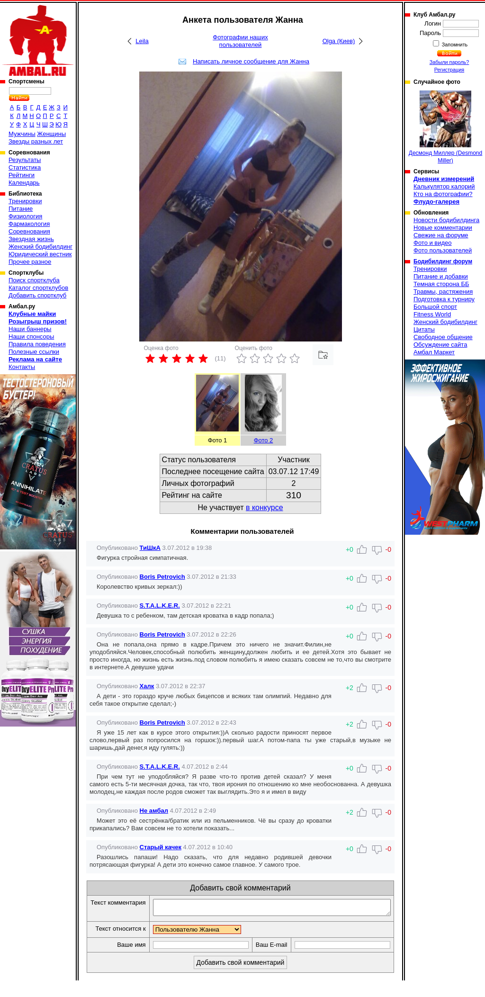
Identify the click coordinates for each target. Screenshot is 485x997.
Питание (21, 208)
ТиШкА (150, 547)
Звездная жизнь (31, 239)
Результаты (25, 159)
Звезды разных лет (36, 141)
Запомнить (454, 44)
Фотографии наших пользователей (240, 41)
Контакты (22, 366)
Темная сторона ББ (441, 283)
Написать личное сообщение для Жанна (251, 61)
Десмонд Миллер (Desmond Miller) (445, 127)
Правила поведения (37, 344)
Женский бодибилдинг (40, 246)
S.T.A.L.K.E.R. (160, 605)
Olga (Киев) (339, 41)
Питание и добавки (440, 276)
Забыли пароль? (449, 62)
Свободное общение (443, 337)
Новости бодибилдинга (446, 220)
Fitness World (432, 314)
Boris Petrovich (162, 576)
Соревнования (29, 231)
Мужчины (22, 133)
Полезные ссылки (34, 351)
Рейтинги (22, 175)
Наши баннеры (30, 328)
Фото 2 (263, 440)
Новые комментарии (442, 227)
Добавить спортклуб (37, 295)
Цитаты (424, 329)
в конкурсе (264, 507)
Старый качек (160, 847)
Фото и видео (432, 242)
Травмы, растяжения (443, 291)
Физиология (25, 216)
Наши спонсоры (31, 336)
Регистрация (449, 69)
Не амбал (154, 810)
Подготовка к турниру (444, 299)
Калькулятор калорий (444, 186)
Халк (147, 686)
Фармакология (29, 223)
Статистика (25, 167)
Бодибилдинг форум (442, 261)
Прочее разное (30, 261)
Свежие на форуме (440, 235)
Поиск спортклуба (34, 280)
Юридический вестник (40, 254)
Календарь (24, 182)
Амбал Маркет (434, 352)
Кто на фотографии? (443, 194)
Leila (141, 41)
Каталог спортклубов (38, 287)
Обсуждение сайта (440, 344)
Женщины (51, 133)
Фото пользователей (442, 250)
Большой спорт (435, 306)
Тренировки (25, 201)
